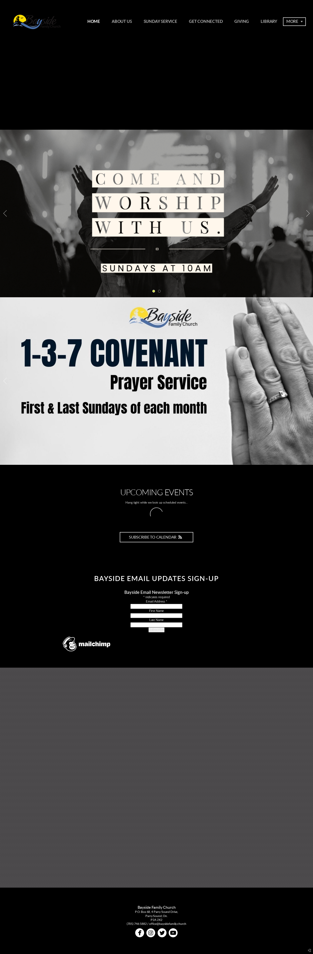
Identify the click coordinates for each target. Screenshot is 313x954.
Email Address (156, 601)
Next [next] (308, 213)
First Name (156, 611)
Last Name (156, 620)
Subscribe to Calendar (156, 537)
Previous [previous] (5, 213)
